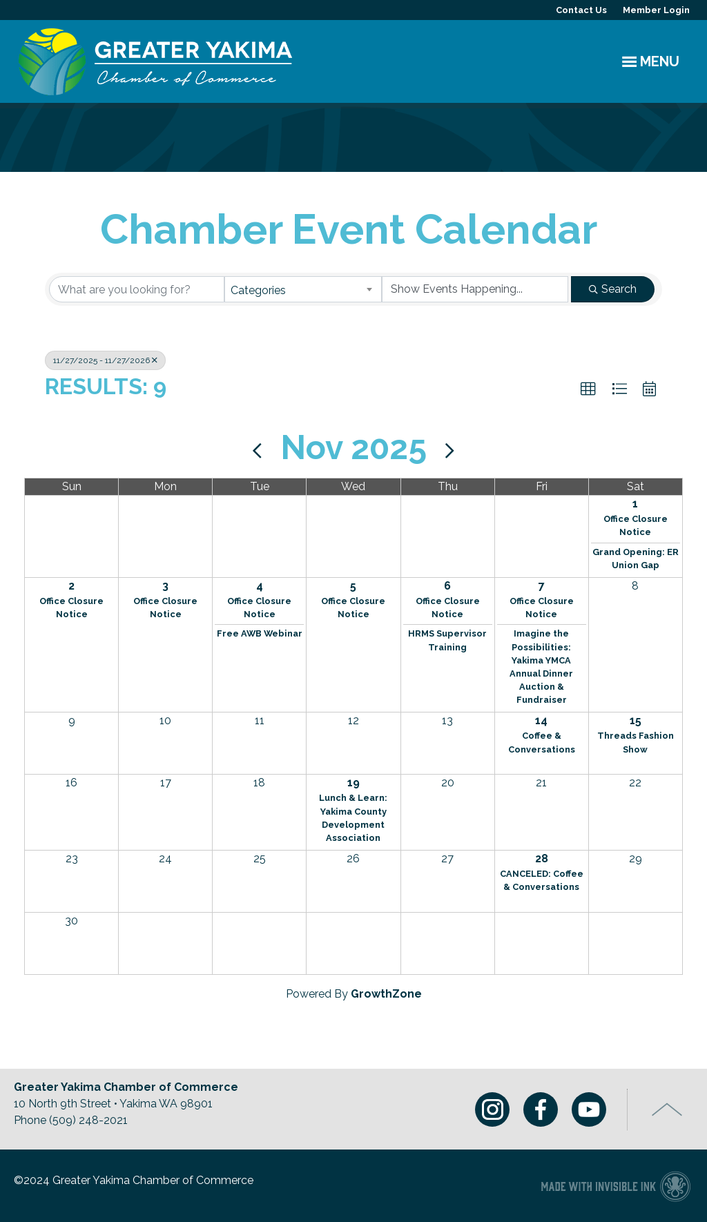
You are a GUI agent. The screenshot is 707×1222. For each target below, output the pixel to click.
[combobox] (303, 289)
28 (541, 858)
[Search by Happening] (475, 289)
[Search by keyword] (136, 289)
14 (541, 720)
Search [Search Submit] (613, 288)
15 (635, 720)
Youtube (589, 1109)
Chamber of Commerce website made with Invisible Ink (615, 1186)
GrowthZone (386, 993)
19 (353, 782)
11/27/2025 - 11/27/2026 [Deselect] (105, 360)
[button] (588, 389)
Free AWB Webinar (259, 633)
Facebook (540, 1109)
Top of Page (667, 1109)
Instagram (492, 1109)
